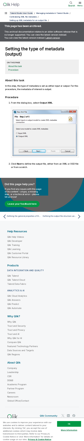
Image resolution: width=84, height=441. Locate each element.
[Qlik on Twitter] (63, 415)
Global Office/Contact (18, 400)
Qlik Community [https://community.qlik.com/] (48, 415)
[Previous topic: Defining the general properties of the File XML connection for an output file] (21, 216)
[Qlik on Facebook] (74, 415)
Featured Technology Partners (22, 346)
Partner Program (15, 388)
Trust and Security (16, 326)
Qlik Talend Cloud (16, 280)
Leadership (13, 372)
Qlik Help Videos (15, 237)
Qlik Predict (13, 304)
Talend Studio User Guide (21, 13)
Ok (69, 424)
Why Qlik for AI (14, 338)
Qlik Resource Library (18, 257)
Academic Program (17, 384)
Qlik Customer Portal (17, 253)
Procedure (13, 70)
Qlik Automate (14, 308)
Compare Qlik (14, 342)
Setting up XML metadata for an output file (28, 20)
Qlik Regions (13, 354)
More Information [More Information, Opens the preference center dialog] (69, 430)
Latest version (53, 37)
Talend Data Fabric (16, 284)
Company (12, 368)
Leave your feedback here (22, 203)
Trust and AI (13, 334)
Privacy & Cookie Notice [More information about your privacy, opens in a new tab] (39, 439)
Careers (11, 392)
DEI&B (10, 380)
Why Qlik (11, 322)
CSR (9, 376)
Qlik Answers (13, 300)
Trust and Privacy (16, 330)
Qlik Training (13, 245)
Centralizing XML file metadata (23, 17)
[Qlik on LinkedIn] (68, 415)
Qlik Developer (14, 241)
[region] (42, 429)
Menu (80, 5)
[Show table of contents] (6, 13)
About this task (15, 66)
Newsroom (12, 396)
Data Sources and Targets (20, 350)
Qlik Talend (13, 276)
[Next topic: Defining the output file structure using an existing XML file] (62, 216)
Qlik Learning (13, 249)
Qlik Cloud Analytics (17, 296)
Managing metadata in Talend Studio (52, 13)
